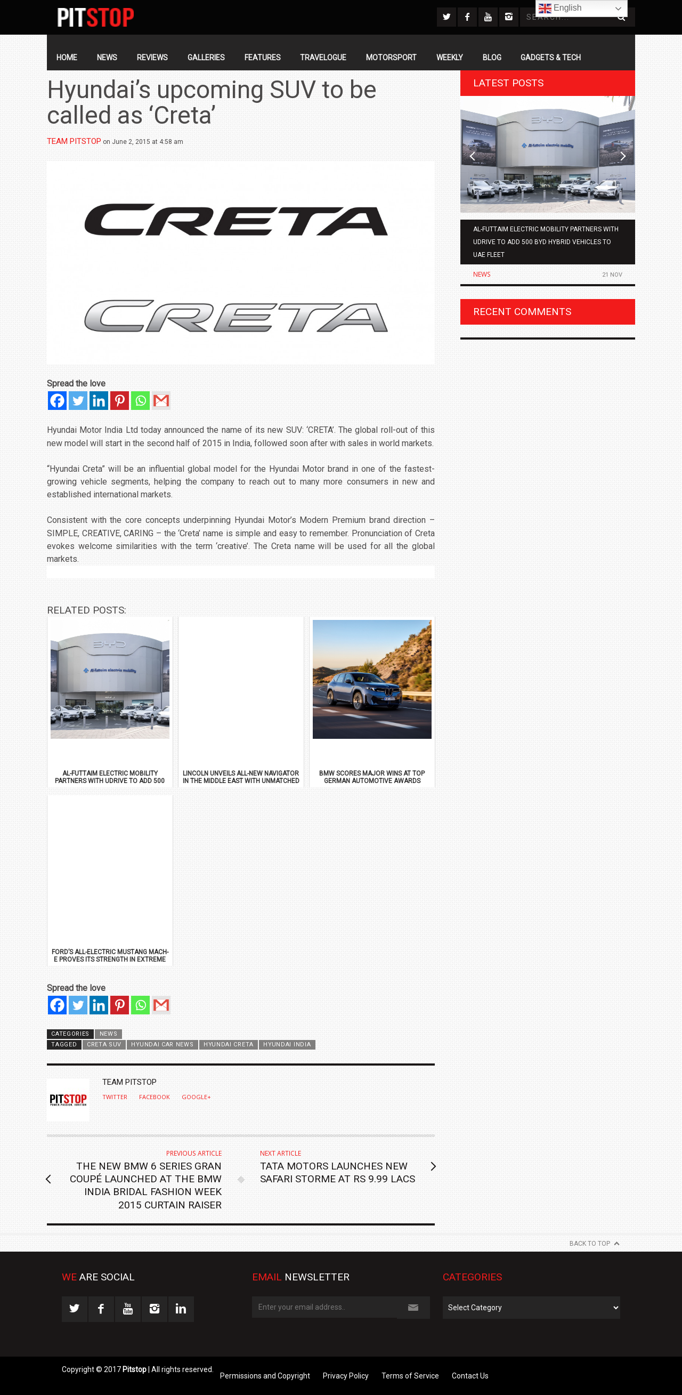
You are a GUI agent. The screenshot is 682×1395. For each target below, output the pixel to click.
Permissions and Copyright (265, 1376)
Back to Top (590, 1243)
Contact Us (470, 1376)
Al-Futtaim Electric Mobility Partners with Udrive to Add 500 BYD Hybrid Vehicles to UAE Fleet (546, 242)
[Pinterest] (119, 400)
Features (263, 57)
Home (66, 57)
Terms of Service (410, 1376)
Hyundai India (287, 1044)
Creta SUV (104, 1044)
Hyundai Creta (229, 1044)
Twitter (114, 1097)
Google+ (196, 1097)
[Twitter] (78, 400)
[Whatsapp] (140, 400)
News (107, 57)
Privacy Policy (346, 1376)
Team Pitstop (74, 141)
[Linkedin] (99, 400)
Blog (492, 57)
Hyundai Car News (162, 1044)
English (560, 8)
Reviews (152, 57)
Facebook (154, 1097)
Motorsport (391, 57)
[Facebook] (57, 400)
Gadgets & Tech (551, 57)
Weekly (449, 57)
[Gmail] (161, 400)
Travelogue (323, 57)
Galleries (206, 57)
